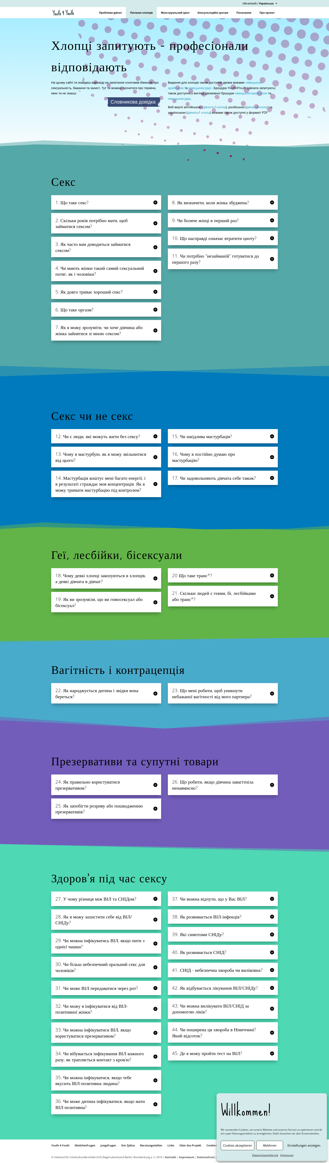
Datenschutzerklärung (265, 1155)
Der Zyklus (128, 1145)
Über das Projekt (190, 1145)
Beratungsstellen (151, 1145)
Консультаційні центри (213, 12)
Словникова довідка (133, 102)
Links (170, 1145)
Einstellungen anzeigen (303, 1145)
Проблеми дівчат (110, 12)
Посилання (243, 12)
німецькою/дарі (200, 88)
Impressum (287, 1155)
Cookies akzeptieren (237, 1145)
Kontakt (170, 1157)
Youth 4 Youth (60, 1145)
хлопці (221, 107)
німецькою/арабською (251, 93)
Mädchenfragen (85, 1145)
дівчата (208, 107)
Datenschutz (206, 1157)
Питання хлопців (141, 12)
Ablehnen (270, 1145)
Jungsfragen (108, 1145)
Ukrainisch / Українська (258, 3)
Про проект (267, 12)
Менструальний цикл (175, 12)
